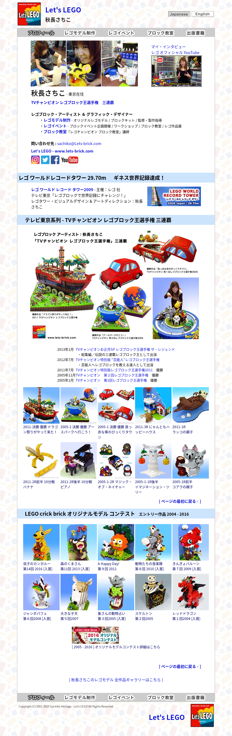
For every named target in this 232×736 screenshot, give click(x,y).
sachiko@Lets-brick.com (79, 143)
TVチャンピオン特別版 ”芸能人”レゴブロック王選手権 (118, 359)
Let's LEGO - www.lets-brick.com (62, 151)
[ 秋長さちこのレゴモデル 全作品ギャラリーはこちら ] (116, 680)
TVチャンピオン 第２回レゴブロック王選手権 (112, 375)
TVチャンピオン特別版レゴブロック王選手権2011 (114, 369)
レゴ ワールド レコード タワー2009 (62, 189)
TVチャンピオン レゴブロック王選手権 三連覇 (72, 102)
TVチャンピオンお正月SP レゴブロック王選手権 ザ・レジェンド (125, 349)
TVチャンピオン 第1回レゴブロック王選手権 (111, 380)
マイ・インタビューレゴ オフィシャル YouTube (175, 49)
